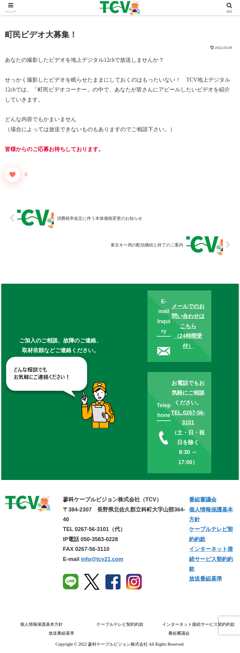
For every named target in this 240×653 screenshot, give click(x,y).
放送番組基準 (205, 579)
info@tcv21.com (102, 559)
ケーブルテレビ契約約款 (120, 624)
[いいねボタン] (12, 174)
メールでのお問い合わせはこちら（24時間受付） (188, 326)
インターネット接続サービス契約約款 (211, 559)
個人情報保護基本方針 (41, 624)
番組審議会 (202, 499)
